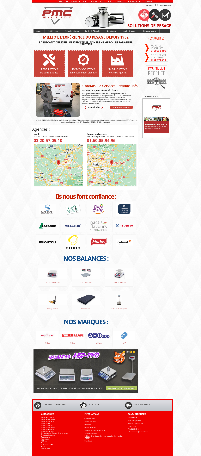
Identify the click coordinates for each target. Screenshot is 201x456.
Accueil (38, 31)
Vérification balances (72, 31)
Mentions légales (90, 427)
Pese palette (45, 437)
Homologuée (45, 449)
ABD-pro (44, 441)
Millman (43, 443)
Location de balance (129, 31)
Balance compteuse (48, 427)
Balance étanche (47, 425)
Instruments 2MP (47, 445)
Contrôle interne (52, 31)
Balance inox (45, 423)
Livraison (87, 424)
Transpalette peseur (48, 435)
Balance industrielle (47, 429)
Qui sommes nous (90, 433)
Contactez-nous (89, 418)
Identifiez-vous (165, 5)
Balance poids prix (47, 417)
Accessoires (45, 439)
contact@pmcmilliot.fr (140, 432)
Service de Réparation (92, 31)
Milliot (43, 447)
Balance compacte (47, 421)
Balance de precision (48, 419)
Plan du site (88, 441)
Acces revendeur (90, 421)
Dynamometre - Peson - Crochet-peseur (55, 433)
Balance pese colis (47, 431)
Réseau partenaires (149, 31)
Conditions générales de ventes (95, 430)
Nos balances (111, 31)
